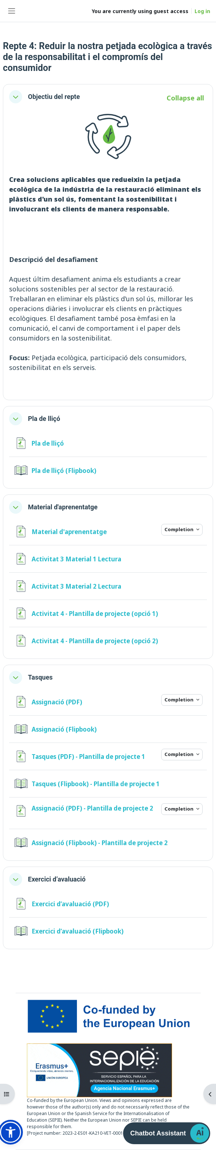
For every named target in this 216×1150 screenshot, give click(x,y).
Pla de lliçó (44, 418)
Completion (179, 529)
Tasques (40, 677)
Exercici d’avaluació (57, 879)
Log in (202, 11)
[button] (15, 96)
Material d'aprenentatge (63, 507)
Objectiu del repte (54, 96)
